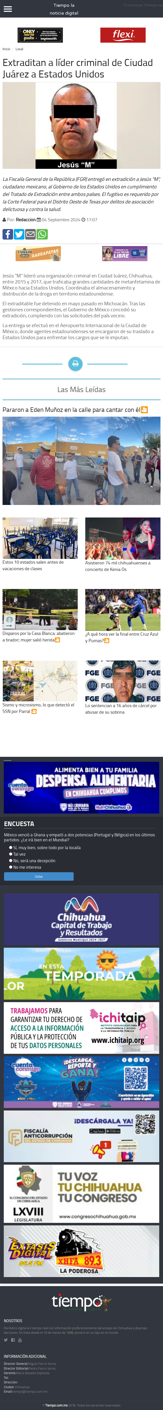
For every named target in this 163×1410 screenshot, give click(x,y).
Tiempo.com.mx (56, 1405)
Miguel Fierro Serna (30, 1363)
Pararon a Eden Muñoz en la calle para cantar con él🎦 (75, 409)
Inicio (6, 48)
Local (19, 48)
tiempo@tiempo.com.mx (26, 1391)
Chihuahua (17, 1387)
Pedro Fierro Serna (30, 1368)
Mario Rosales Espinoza (27, 1373)
